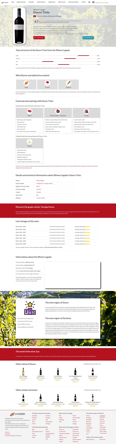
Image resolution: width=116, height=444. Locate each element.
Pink (60, 421)
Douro (38, 186)
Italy (47, 419)
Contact (7, 432)
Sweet (74, 415)
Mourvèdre (75, 429)
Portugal (38, 192)
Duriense (38, 189)
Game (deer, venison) (58, 115)
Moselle (102, 419)
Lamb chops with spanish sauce (82, 129)
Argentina (34, 415)
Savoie (101, 425)
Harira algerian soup (79, 126)
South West (103, 427)
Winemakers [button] (51, 2)
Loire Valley (103, 429)
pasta (59, 166)
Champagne (89, 427)
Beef (29, 115)
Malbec (61, 441)
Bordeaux (88, 421)
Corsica (88, 431)
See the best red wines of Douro (92, 390)
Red (37, 195)
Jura (87, 433)
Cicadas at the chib (22, 124)
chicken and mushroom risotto (89, 166)
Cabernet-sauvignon (64, 433)
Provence (102, 423)
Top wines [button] (31, 2)
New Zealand (49, 421)
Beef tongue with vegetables (24, 119)
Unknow (75, 421)
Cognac (88, 429)
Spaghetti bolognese (22, 157)
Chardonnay (62, 431)
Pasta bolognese (21, 152)
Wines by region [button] (21, 2)
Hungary (48, 417)
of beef (56, 166)
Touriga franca (40, 183)
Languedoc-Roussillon (103, 416)
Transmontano (56, 332)
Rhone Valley (103, 431)
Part (97, 330)
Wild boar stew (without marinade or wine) (56, 119)
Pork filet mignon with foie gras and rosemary (28, 161)
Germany (48, 415)
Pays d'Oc (102, 421)
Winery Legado (39, 10)
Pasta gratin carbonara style (24, 159)
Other (74, 419)
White (60, 417)
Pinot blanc (75, 441)
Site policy (7, 434)
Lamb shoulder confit (79, 119)
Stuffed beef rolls (21, 126)
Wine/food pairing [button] (73, 2)
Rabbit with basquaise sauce (52, 131)
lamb (63, 166)
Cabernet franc (63, 437)
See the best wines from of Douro (92, 364)
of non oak (70, 92)
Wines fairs (102, 439)
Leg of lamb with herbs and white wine (83, 124)
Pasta (29, 146)
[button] (89, 2)
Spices (68, 87)
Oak (26, 87)
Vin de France (103, 433)
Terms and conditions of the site (13, 435)
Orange (74, 423)
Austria (34, 419)
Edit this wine (88, 37)
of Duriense (51, 16)
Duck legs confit (49, 129)
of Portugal (58, 16)
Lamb (86, 115)
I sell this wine (39, 37)
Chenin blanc (76, 433)
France (34, 423)
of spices (96, 92)
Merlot (61, 435)
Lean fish (34, 435)
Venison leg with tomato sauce (53, 122)
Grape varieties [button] (41, 2)
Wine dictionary (90, 439)
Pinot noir (61, 429)
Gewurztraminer (77, 439)
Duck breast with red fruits (52, 124)
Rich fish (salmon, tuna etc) (50, 434)
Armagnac (88, 417)
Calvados (88, 425)
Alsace (88, 415)
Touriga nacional (48, 183)
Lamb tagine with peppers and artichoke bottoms (86, 131)
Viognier (75, 437)
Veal (47, 439)
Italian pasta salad (21, 150)
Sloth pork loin (20, 122)
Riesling (61, 439)
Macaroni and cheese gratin (24, 154)
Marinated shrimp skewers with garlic (26, 131)
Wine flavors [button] (61, 2)
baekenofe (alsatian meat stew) (24, 168)
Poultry (47, 431)
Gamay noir (76, 431)
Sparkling (61, 419)
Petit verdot (76, 435)
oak (78, 92)
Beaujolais (88, 419)
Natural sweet (76, 417)
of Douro (45, 16)
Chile (33, 421)
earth (74, 92)
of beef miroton (77, 166)
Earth (47, 87)
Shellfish (48, 437)
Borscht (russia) (21, 129)
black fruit (22, 93)
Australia (34, 417)
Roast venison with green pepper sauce (55, 126)
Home (12, 2)
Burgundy (88, 423)
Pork (47, 429)
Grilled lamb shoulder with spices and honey (85, 122)
